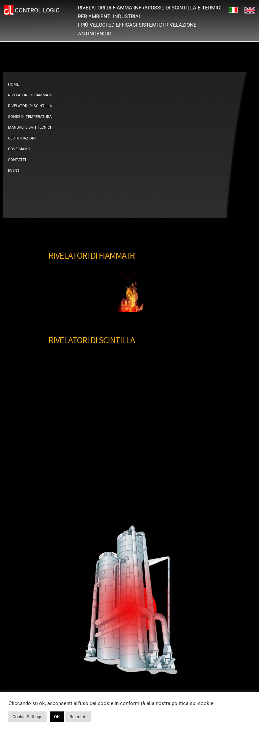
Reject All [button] (78, 716)
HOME (13, 84)
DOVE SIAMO (19, 149)
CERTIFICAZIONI (22, 138)
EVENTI (14, 170)
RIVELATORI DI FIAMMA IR (30, 95)
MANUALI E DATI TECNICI (29, 127)
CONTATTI (17, 160)
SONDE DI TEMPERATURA (30, 117)
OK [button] (57, 716)
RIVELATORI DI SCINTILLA (30, 106)
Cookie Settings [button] (27, 716)
